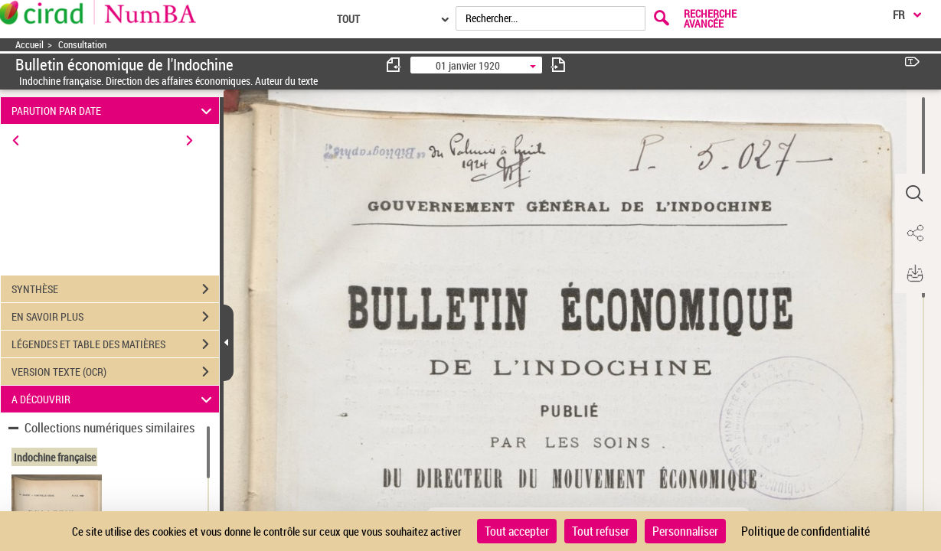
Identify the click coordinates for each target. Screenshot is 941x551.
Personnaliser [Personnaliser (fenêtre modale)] (685, 531)
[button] (914, 194)
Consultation (82, 44)
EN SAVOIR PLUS (115, 317)
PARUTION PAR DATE (114, 110)
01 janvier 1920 (468, 65)
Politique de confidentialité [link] (805, 531)
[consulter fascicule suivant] (558, 64)
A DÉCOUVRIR (114, 399)
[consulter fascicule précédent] (394, 64)
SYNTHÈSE (115, 289)
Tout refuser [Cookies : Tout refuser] (600, 531)
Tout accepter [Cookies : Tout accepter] (517, 531)
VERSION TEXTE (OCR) (115, 372)
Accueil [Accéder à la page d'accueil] (29, 44)
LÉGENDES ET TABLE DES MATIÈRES (115, 344)
